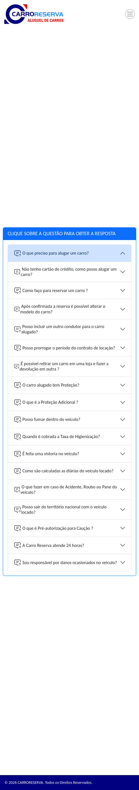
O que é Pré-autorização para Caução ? (53, 528)
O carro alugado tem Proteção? (46, 385)
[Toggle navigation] (130, 14)
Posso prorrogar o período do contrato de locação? (64, 348)
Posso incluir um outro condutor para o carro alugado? (59, 329)
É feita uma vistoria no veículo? (46, 454)
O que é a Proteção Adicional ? (46, 402)
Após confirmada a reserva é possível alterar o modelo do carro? (59, 309)
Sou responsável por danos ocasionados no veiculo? (65, 562)
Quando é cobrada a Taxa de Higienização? (57, 437)
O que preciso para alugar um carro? (51, 253)
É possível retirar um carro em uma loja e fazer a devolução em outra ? (61, 366)
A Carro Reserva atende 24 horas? (49, 545)
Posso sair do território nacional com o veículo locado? (60, 509)
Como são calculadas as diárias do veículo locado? (64, 471)
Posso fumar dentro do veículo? (47, 419)
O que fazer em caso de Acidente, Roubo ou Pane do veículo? (65, 489)
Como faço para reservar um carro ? (51, 290)
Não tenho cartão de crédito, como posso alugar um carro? (65, 271)
